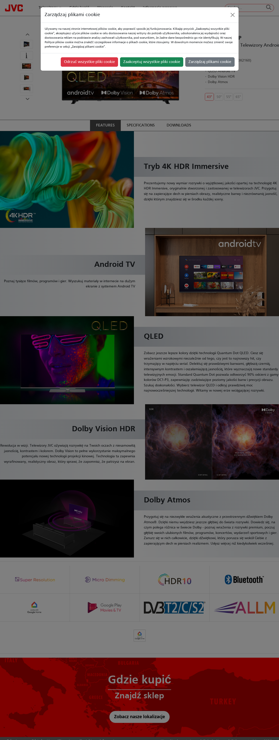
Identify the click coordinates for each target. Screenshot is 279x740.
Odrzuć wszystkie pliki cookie (89, 62)
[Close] (233, 15)
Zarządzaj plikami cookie (209, 62)
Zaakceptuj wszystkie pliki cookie (151, 62)
